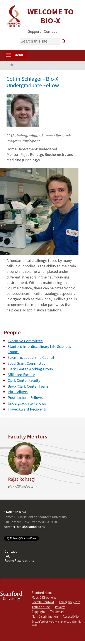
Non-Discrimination (45, 616)
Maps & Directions (44, 597)
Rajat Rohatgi (21, 479)
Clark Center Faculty (24, 380)
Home (11, 65)
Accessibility (71, 616)
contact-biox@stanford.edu (24, 526)
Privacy (60, 607)
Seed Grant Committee (26, 363)
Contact (50, 31)
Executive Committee (25, 340)
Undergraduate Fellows (27, 403)
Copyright (38, 612)
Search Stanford (43, 602)
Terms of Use (41, 607)
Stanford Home (42, 593)
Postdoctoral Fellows (25, 397)
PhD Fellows (18, 391)
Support (34, 31)
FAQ (7, 555)
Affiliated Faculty (21, 374)
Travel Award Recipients (27, 409)
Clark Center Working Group (30, 368)
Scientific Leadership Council (31, 357)
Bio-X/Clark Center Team (28, 386)
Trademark (57, 612)
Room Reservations (19, 560)
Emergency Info (69, 602)
